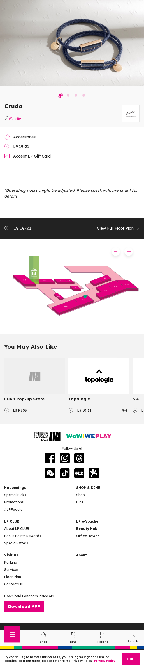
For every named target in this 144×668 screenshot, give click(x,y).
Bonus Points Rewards (22, 536)
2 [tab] (68, 95)
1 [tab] (60, 95)
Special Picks (15, 495)
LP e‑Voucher (88, 521)
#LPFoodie (13, 509)
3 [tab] (76, 95)
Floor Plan (12, 577)
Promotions (14, 502)
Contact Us (13, 584)
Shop (80, 495)
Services (11, 569)
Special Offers (16, 543)
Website (14, 118)
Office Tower (87, 536)
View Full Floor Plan (118, 228)
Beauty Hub (86, 528)
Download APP (24, 606)
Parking (10, 562)
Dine (79, 502)
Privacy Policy (104, 661)
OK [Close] (130, 659)
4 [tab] (84, 95)
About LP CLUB (16, 528)
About (81, 555)
